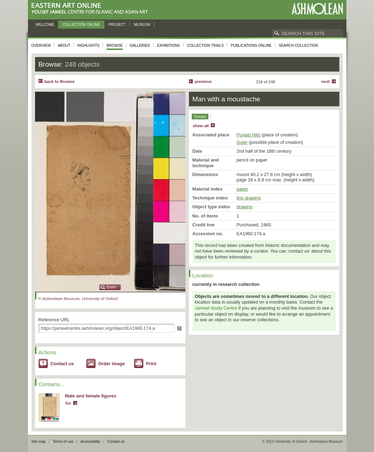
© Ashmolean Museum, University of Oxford (78, 298)
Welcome (45, 25)
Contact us (62, 363)
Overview (41, 45)
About (64, 45)
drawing (245, 206)
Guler (242, 142)
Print (151, 363)
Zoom (111, 287)
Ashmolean (317, 9)
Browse (115, 45)
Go (68, 403)
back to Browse (60, 81)
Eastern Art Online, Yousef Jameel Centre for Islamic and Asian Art (91, 9)
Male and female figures (90, 396)
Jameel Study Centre (216, 308)
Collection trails (205, 45)
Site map (38, 441)
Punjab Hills (249, 134)
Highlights (88, 45)
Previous (203, 81)
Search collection (298, 45)
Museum (142, 25)
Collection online (81, 25)
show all (201, 126)
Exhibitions (168, 45)
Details (200, 116)
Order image (111, 363)
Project (117, 25)
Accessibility (90, 441)
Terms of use (63, 441)
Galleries (140, 45)
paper (242, 189)
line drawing (249, 197)
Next (325, 81)
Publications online (251, 45)
